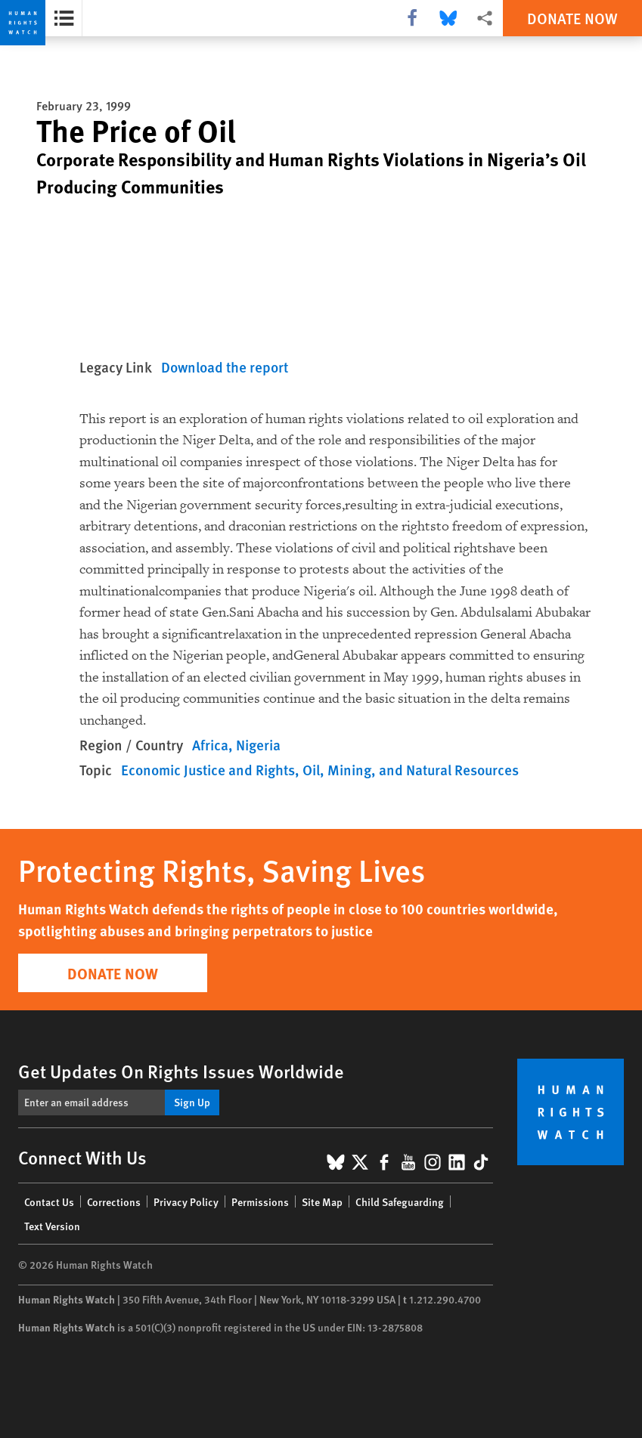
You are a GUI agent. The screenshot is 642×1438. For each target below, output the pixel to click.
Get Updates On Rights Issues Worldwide (181, 1071)
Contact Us (49, 1201)
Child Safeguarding (399, 1201)
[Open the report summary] (63, 18)
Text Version (52, 1225)
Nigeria (258, 744)
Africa (210, 744)
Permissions (260, 1201)
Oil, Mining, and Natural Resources (410, 769)
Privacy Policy (186, 1201)
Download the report (224, 367)
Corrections (114, 1201)
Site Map (322, 1201)
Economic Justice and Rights (208, 769)
